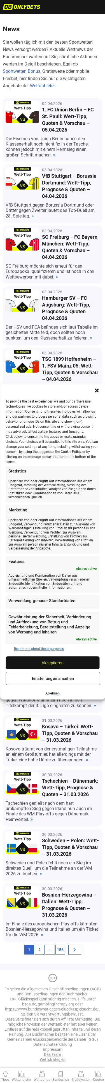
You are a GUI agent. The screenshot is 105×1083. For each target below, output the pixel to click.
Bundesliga (60, 1080)
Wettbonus (42, 1080)
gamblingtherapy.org (56, 1004)
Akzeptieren (52, 662)
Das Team (52, 1054)
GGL (93, 1039)
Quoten (98, 1080)
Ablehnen (52, 693)
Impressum (52, 1049)
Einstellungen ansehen (53, 678)
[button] (96, 390)
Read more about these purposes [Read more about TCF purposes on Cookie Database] (39, 649)
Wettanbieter (42, 85)
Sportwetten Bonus (21, 71)
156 (60, 950)
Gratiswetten (80, 1080)
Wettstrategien (53, 1059)
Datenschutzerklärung (52, 1044)
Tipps (5, 1080)
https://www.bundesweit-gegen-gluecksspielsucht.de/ (52, 1009)
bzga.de (29, 1004)
